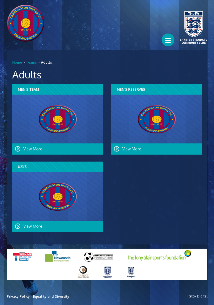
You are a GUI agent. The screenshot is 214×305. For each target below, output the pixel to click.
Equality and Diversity (51, 296)
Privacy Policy (18, 296)
